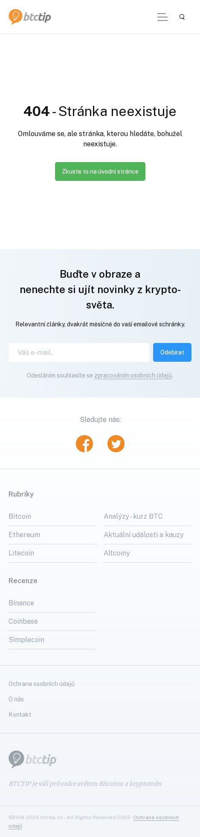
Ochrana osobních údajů (42, 683)
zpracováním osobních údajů (133, 375)
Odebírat (172, 352)
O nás (16, 699)
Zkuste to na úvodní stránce (100, 171)
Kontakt (20, 714)
